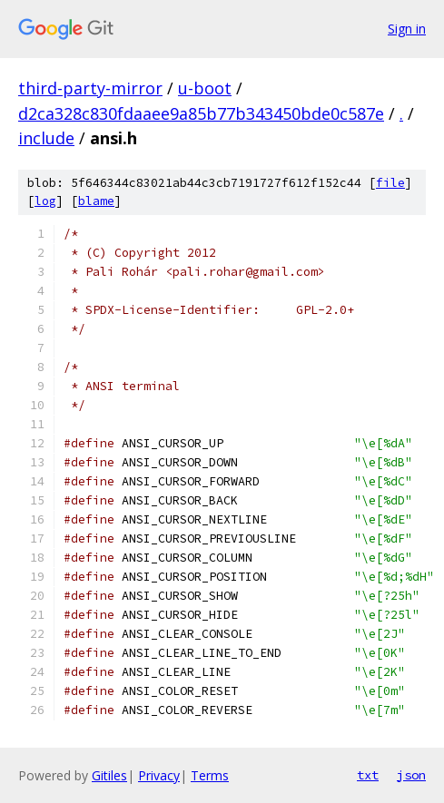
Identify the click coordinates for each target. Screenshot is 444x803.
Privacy (159, 775)
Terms (210, 775)
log (45, 201)
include (46, 138)
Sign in (407, 28)
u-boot (205, 88)
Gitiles (109, 775)
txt (368, 775)
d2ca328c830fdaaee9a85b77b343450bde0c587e (201, 113)
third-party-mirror (90, 88)
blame (96, 201)
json (411, 775)
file (390, 183)
